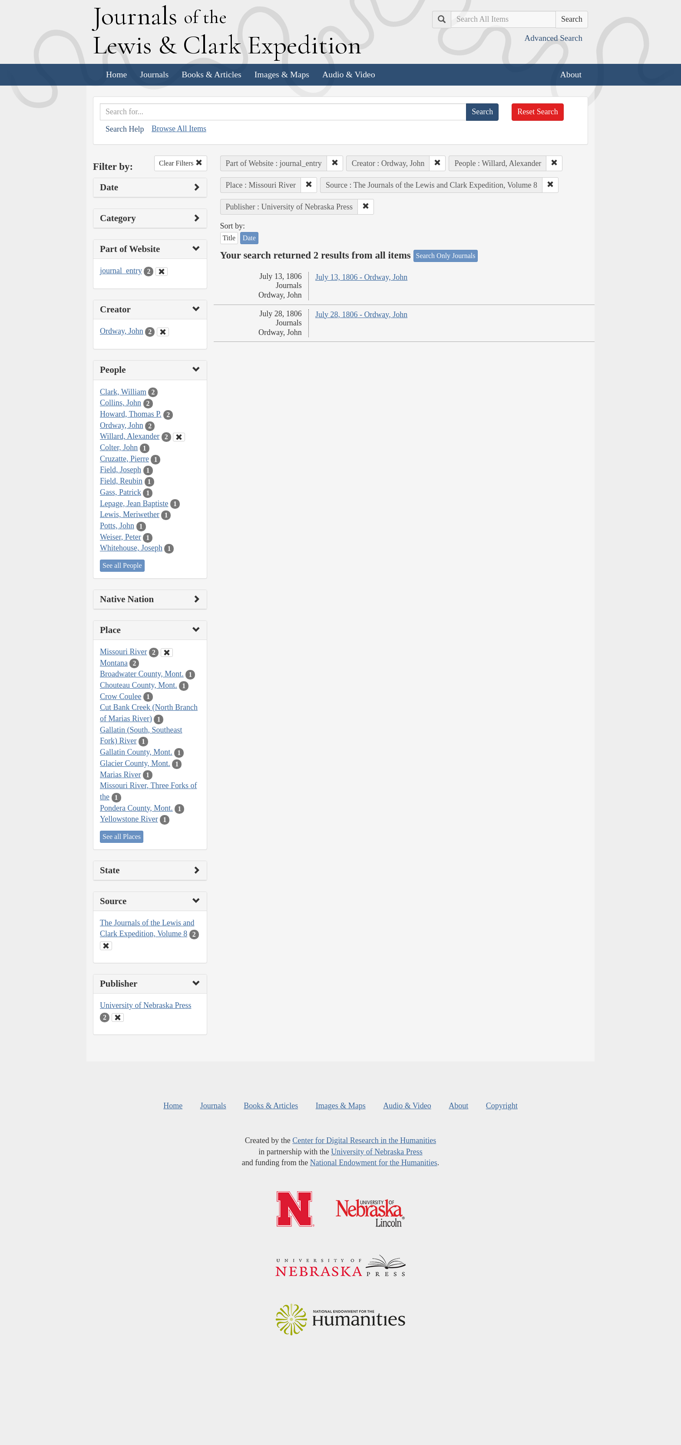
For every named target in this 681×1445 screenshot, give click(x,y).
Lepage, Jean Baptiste (134, 503)
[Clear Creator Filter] (163, 332)
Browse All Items (179, 128)
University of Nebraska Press (145, 1005)
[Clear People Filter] (179, 437)
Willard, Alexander (129, 436)
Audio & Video (348, 74)
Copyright (502, 1105)
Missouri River (123, 651)
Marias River (120, 774)
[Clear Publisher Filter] (118, 1017)
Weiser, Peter (120, 537)
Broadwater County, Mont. (142, 673)
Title (229, 238)
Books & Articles (211, 74)
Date (249, 238)
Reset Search (537, 111)
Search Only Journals (446, 255)
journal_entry (121, 270)
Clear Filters (180, 163)
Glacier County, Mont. (135, 763)
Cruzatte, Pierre (124, 458)
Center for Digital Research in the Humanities (364, 1140)
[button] (335, 163)
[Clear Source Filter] (106, 945)
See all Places (121, 836)
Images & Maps (282, 74)
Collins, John (120, 402)
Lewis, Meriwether (129, 514)
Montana (114, 663)
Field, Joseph (120, 469)
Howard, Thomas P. (131, 414)
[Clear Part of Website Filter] (161, 271)
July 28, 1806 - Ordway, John (361, 314)
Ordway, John (121, 331)
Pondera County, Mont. (136, 808)
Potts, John (117, 525)
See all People (122, 565)
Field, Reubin (121, 481)
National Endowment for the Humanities (373, 1162)
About (571, 74)
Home (116, 74)
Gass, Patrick (120, 492)
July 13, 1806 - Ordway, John (361, 277)
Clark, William (123, 392)
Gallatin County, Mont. (136, 752)
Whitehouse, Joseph (131, 548)
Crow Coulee (120, 696)
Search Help (125, 129)
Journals (154, 74)
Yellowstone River (129, 819)
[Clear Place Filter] (167, 652)
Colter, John (119, 447)
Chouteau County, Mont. (138, 685)
